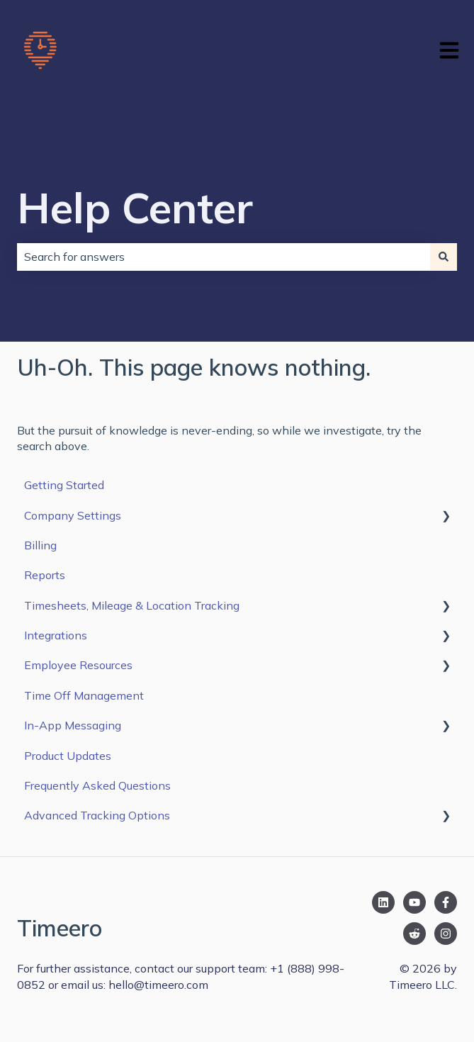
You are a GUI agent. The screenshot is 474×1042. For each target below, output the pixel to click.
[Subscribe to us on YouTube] (414, 902)
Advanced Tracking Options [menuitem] (97, 815)
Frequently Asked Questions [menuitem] (97, 785)
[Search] (443, 256)
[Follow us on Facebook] (445, 902)
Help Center (135, 207)
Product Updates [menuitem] (67, 756)
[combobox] (223, 256)
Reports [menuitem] (44, 575)
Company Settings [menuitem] (72, 515)
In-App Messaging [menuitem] (72, 725)
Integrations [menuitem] (55, 635)
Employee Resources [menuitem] (78, 665)
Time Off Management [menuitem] (84, 695)
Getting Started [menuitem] (64, 485)
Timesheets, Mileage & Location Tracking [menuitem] (131, 605)
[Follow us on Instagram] (445, 933)
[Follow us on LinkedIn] (383, 902)
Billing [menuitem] (40, 545)
